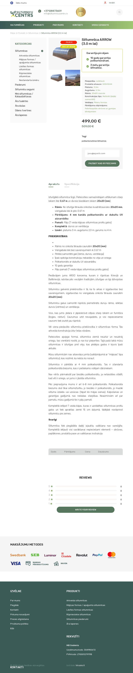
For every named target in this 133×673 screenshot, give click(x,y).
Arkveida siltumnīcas (29, 55)
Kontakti (78, 25)
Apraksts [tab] (54, 184)
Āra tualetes (21, 101)
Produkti (38, 25)
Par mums (58, 25)
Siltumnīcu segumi (24, 89)
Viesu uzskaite (100, 25)
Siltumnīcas (17, 25)
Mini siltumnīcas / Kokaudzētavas (24, 95)
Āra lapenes (21, 115)
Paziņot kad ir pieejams (102, 163)
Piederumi (20, 84)
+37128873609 (53, 11)
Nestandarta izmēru (29, 80)
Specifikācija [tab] (71, 184)
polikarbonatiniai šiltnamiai (94, 141)
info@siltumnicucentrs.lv (56, 13)
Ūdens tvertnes (23, 110)
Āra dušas (20, 106)
